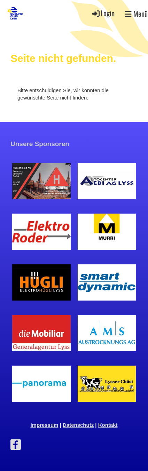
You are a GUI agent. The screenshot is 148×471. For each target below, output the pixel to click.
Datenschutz (78, 425)
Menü (136, 13)
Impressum (44, 425)
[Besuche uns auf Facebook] (15, 446)
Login (103, 13)
